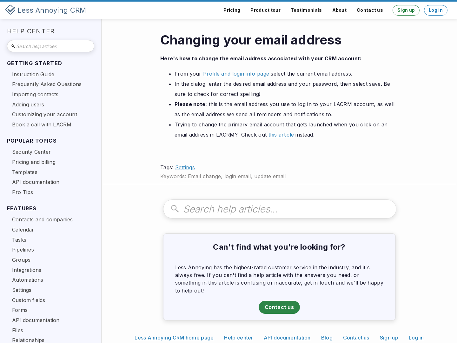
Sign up (406, 10)
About (339, 10)
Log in (436, 10)
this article (281, 134)
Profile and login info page (236, 74)
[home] (45, 10)
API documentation (287, 337)
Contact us (370, 10)
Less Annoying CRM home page (174, 337)
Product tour (265, 10)
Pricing (231, 10)
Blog (327, 337)
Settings (185, 167)
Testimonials (306, 10)
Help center (238, 337)
